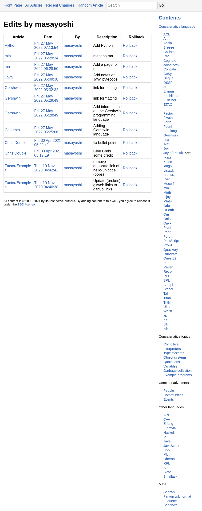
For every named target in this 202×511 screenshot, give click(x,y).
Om (166, 214)
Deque (168, 78)
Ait (165, 38)
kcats (167, 157)
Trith (166, 302)
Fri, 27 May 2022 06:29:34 (46, 56)
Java (166, 441)
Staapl (168, 285)
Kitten (167, 162)
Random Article (90, 5)
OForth (168, 210)
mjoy (166, 197)
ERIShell (170, 100)
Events (168, 399)
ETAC (167, 104)
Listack (168, 170)
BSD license (26, 204)
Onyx (167, 223)
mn (7, 67)
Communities (173, 395)
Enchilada (170, 96)
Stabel (168, 289)
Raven (168, 267)
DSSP (168, 83)
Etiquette (170, 501)
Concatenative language (177, 26)
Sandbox (170, 505)
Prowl (167, 245)
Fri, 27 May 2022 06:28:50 (46, 66)
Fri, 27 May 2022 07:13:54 (46, 45)
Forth (167, 122)
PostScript (171, 241)
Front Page (13, 5)
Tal (165, 293)
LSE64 (168, 175)
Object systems (174, 357)
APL (166, 415)
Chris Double (15, 143)
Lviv (166, 179)
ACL (166, 34)
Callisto (168, 52)
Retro (167, 271)
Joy (166, 148)
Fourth (168, 126)
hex (166, 140)
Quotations (171, 362)
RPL (166, 276)
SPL (166, 280)
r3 (164, 263)
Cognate (169, 60)
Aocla (167, 43)
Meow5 (168, 184)
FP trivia (169, 428)
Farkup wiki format (177, 496)
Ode (166, 206)
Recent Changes (60, 5)
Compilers (171, 344)
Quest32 (169, 258)
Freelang (170, 131)
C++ (166, 419)
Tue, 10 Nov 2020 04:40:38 (46, 185)
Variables (170, 366)
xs (165, 315)
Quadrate (170, 254)
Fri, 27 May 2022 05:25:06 (46, 130)
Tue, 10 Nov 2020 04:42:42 (46, 168)
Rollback (130, 45)
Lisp (166, 450)
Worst (167, 311)
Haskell (168, 432)
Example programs (177, 375)
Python (10, 45)
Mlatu (167, 201)
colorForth (171, 65)
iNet (166, 144)
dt (164, 87)
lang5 (167, 166)
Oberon (169, 459)
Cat (166, 56)
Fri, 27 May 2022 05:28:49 (46, 113)
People (168, 390)
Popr (166, 232)
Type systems (173, 353)
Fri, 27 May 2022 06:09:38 (46, 77)
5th (165, 324)
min (166, 188)
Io (164, 437)
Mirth (167, 192)
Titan (167, 298)
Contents (170, 18)
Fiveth (168, 118)
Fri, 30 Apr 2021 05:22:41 (47, 143)
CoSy (167, 74)
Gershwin (170, 135)
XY (165, 320)
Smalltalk (170, 476)
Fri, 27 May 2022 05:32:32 (46, 88)
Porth (167, 236)
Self (166, 468)
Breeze (168, 47)
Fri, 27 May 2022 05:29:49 (46, 98)
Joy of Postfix (173, 153)
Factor (168, 113)
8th (165, 329)
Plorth (167, 227)
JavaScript (171, 446)
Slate (167, 472)
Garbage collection (177, 370)
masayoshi (73, 45)
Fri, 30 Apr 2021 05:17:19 (47, 153)
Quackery (170, 250)
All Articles (34, 5)
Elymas (168, 91)
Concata (169, 69)
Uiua (166, 307)
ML (165, 454)
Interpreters (172, 349)
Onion (167, 219)
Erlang (168, 424)
